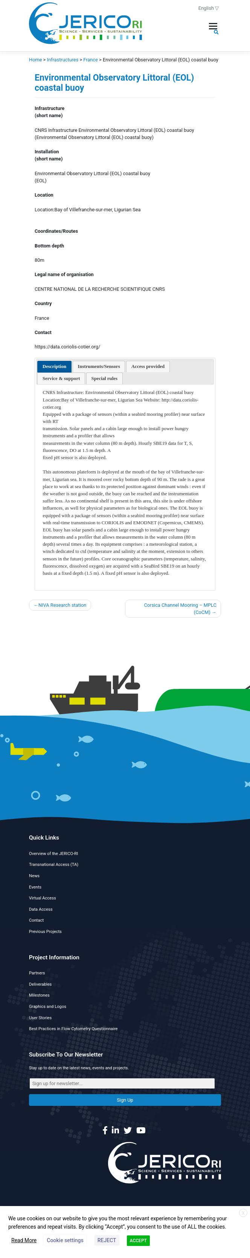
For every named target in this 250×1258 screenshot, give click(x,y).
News (34, 875)
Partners (37, 973)
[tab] (54, 367)
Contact (36, 920)
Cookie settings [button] (65, 1240)
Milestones (39, 995)
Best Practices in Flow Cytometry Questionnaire (73, 1028)
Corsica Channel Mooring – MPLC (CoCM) (180, 608)
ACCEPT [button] (138, 1240)
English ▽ (208, 8)
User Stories (40, 1017)
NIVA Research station (62, 605)
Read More (24, 1240)
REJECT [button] (107, 1240)
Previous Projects (45, 931)
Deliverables (40, 984)
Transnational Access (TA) (53, 864)
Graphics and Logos (47, 1006)
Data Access (40, 909)
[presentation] (54, 366)
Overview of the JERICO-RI (53, 853)
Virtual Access (42, 898)
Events (35, 887)
